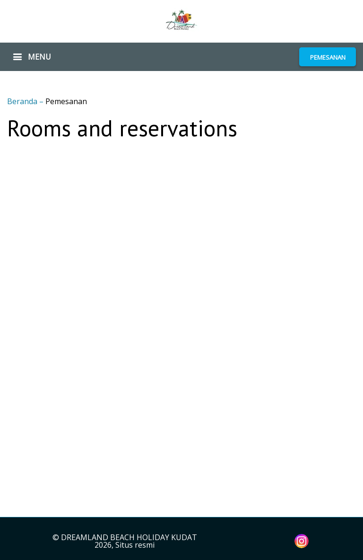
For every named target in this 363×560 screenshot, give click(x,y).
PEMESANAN (328, 57)
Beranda (23, 101)
